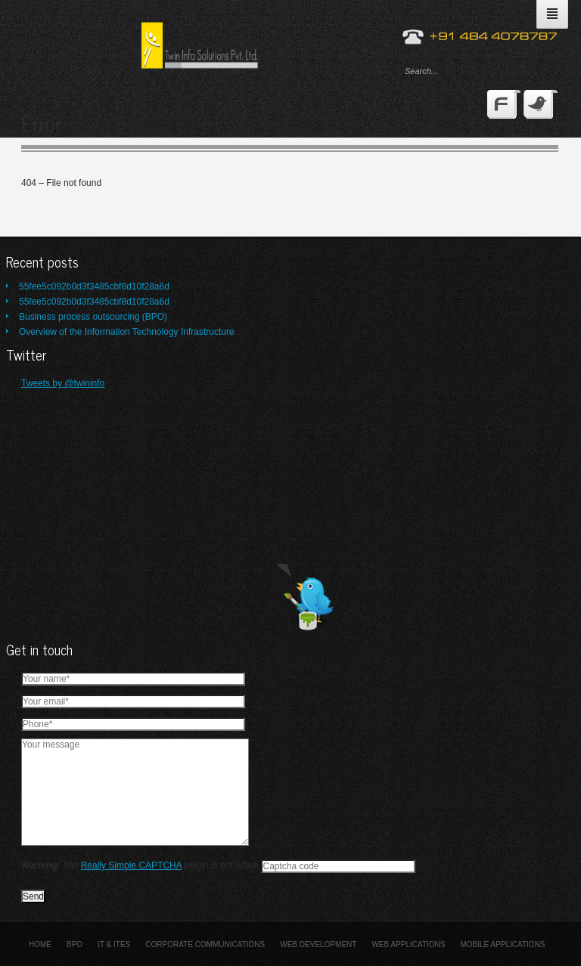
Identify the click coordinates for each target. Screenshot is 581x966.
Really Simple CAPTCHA (131, 865)
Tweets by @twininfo (62, 383)
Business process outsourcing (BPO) (93, 316)
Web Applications (408, 944)
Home (40, 944)
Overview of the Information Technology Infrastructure (127, 332)
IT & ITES (114, 944)
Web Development (318, 944)
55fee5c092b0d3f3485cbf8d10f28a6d (94, 286)
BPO (74, 944)
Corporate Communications (205, 944)
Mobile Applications (502, 944)
